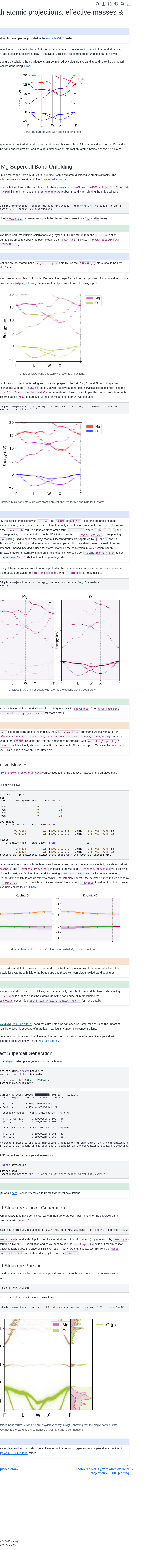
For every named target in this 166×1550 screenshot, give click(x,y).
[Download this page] (135, 4)
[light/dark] (147, 4)
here (86, 1255)
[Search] (154, 4)
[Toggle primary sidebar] (47, 4)
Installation (10, 62)
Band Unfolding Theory (17, 120)
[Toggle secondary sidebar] (160, 4)
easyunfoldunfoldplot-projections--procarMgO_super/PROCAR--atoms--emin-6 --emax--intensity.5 (105, 638)
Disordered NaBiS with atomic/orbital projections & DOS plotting (22, 105)
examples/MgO (127, 38)
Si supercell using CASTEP (22, 115)
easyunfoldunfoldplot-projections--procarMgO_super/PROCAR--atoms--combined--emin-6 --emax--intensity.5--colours (105, 440)
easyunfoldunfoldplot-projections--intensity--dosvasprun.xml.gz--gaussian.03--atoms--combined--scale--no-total (105, 1379)
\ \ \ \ (105, 875)
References (10, 126)
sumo (138, 70)
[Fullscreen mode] (141, 4)
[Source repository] (128, 4)
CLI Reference (12, 137)
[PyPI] (26, 46)
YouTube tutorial (85, 1082)
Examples (10, 73)
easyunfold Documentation (19, 56)
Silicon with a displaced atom (20, 80)
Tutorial (8, 67)
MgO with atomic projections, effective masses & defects (19, 92)
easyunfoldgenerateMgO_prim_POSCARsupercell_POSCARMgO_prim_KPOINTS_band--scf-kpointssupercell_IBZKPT (105, 1292)
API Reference (12, 142)
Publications (11, 131)
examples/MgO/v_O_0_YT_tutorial (120, 1508)
